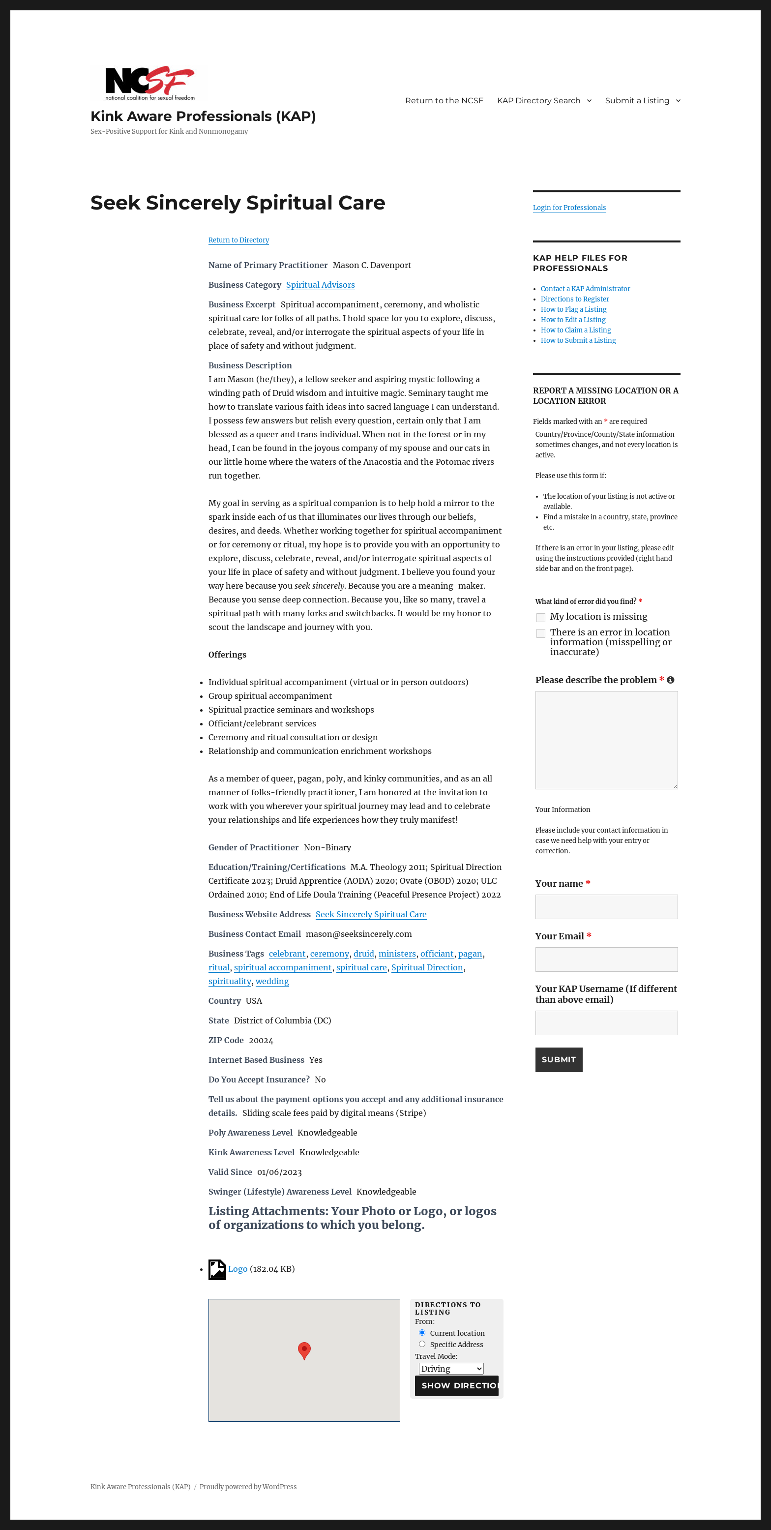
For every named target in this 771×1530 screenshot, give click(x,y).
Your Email (563, 936)
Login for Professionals (569, 208)
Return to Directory (238, 240)
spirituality (229, 981)
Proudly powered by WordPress (248, 1487)
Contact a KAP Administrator (585, 289)
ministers (397, 954)
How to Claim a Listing (576, 330)
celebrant (287, 954)
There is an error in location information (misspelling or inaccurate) (611, 642)
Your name (563, 883)
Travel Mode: (436, 1356)
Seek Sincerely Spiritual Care (371, 914)
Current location (452, 1333)
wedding (272, 981)
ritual (219, 967)
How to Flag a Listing (574, 309)
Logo (238, 1269)
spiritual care (361, 967)
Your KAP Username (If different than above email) (606, 994)
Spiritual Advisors (320, 285)
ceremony (329, 954)
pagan (470, 954)
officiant (437, 954)
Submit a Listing (637, 100)
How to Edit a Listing (573, 320)
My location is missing (599, 617)
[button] (304, 1351)
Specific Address (451, 1345)
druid (364, 954)
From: (425, 1322)
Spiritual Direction (427, 967)
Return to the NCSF (444, 100)
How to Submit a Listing (578, 340)
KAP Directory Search (539, 100)
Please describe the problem (605, 680)
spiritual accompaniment (283, 967)
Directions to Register (575, 299)
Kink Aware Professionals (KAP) (203, 116)
